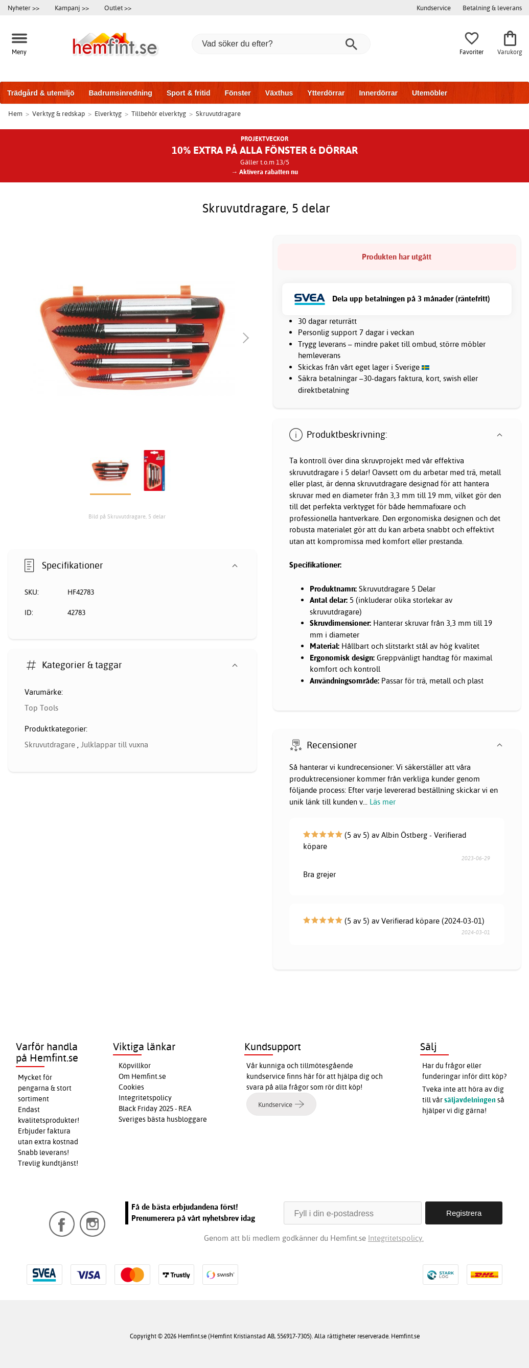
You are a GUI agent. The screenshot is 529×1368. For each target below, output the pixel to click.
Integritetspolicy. (396, 1238)
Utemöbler (429, 93)
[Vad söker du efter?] (281, 44)
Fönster (237, 93)
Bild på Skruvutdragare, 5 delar (127, 516)
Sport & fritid (189, 93)
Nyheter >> (23, 8)
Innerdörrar (378, 93)
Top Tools (41, 708)
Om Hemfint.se (142, 1076)
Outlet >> (117, 8)
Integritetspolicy (145, 1097)
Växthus (279, 93)
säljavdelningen (470, 1099)
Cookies (131, 1087)
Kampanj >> (72, 8)
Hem (15, 113)
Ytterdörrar (325, 93)
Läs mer (383, 802)
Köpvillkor (135, 1065)
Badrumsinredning (120, 93)
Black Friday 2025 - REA (155, 1108)
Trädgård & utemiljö (40, 93)
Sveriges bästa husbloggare (163, 1119)
